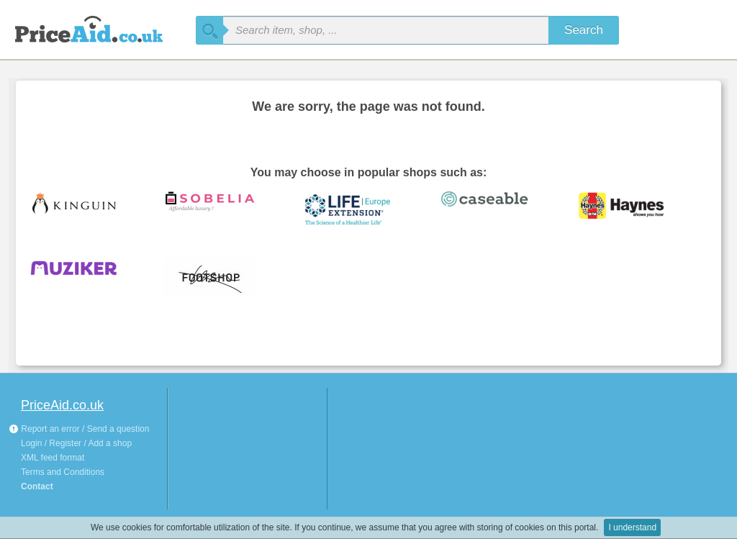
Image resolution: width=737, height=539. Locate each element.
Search (583, 30)
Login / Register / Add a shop (76, 443)
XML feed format (52, 458)
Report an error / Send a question (79, 429)
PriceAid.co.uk (62, 405)
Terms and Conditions (62, 472)
